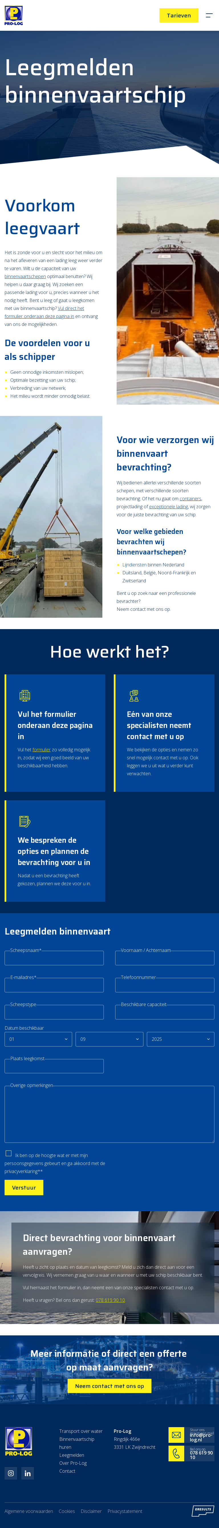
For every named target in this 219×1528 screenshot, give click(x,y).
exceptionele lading (168, 552)
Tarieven (179, 15)
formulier (42, 810)
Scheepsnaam (26, 989)
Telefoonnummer (138, 1020)
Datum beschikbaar (24, 1074)
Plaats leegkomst (27, 1106)
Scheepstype (23, 1048)
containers (190, 544)
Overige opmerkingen (31, 1134)
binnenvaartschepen (25, 293)
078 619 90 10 (110, 1359)
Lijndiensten (134, 612)
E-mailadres (23, 1019)
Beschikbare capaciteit (144, 1049)
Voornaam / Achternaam (146, 991)
